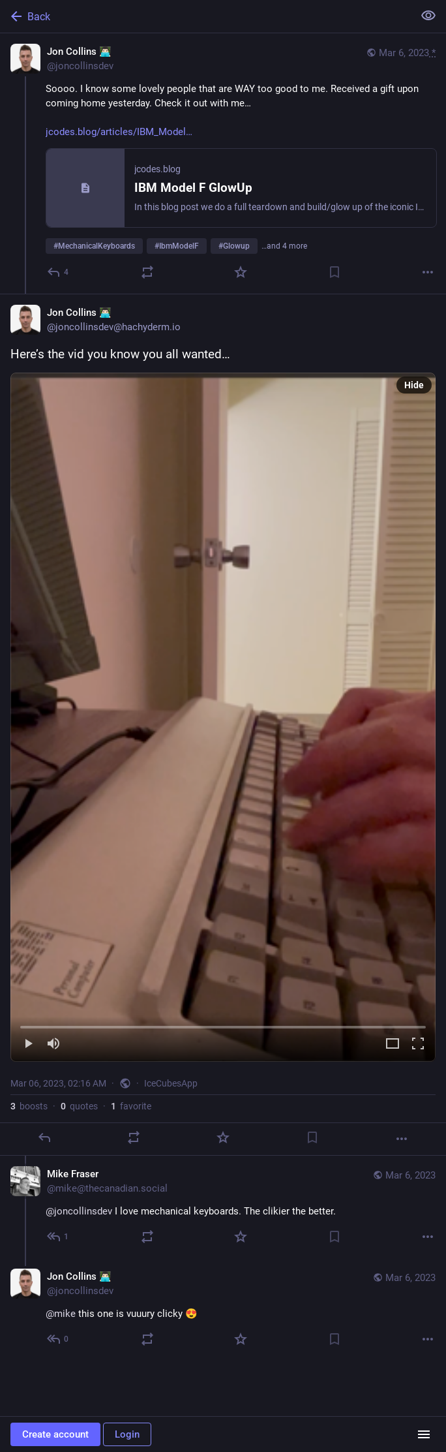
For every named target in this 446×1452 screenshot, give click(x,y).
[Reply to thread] (58, 1236)
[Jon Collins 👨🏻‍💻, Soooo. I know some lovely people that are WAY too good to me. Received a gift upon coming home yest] (223, 163)
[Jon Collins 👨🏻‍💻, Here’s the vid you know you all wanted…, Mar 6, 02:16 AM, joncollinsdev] (223, 725)
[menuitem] (223, 717)
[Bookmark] (334, 272)
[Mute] (53, 1044)
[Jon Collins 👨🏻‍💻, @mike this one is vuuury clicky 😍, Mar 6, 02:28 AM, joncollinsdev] (223, 1309)
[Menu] (424, 1434)
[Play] (28, 1044)
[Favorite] (240, 272)
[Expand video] (392, 1044)
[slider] (223, 1024)
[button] (223, 717)
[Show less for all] (428, 15)
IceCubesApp (171, 1083)
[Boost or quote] (147, 272)
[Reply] (58, 272)
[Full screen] (418, 1044)
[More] (428, 272)
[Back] (205, 16)
